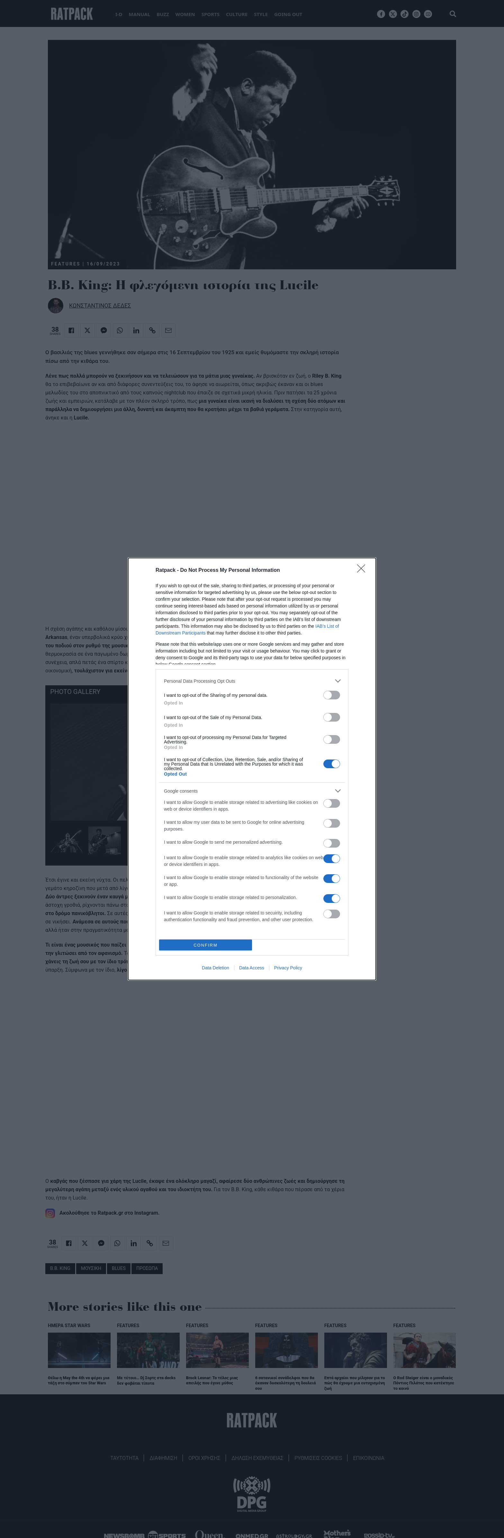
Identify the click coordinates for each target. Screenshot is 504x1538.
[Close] (363, 570)
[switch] (331, 695)
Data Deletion (215, 967)
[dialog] (252, 769)
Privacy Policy (288, 967)
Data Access (251, 967)
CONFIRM (206, 945)
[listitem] (252, 681)
